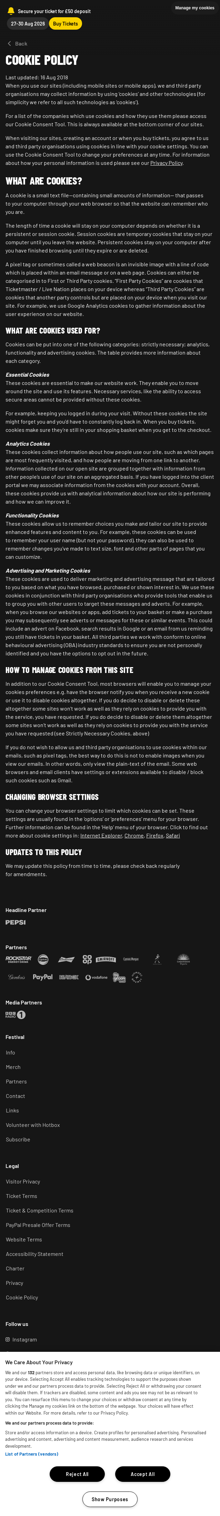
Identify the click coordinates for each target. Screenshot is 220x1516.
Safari (173, 835)
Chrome (134, 835)
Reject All (77, 1474)
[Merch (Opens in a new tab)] (107, 1067)
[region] (110, 1434)
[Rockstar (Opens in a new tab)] (16, 922)
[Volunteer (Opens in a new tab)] (107, 1125)
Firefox (154, 835)
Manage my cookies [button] (195, 8)
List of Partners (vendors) (31, 1454)
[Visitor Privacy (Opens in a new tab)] (107, 1181)
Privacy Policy (166, 162)
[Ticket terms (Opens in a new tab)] (107, 1196)
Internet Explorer (101, 835)
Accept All (142, 1474)
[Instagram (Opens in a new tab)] (107, 1339)
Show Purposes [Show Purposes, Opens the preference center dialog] (110, 1499)
